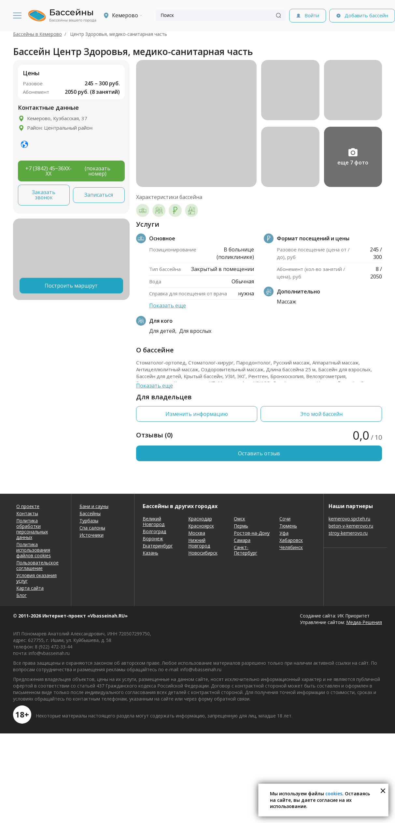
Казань (150, 553)
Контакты (27, 513)
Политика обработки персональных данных (32, 529)
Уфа (284, 533)
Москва (196, 533)
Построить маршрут (71, 285)
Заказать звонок (43, 195)
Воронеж (153, 538)
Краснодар (200, 518)
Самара (242, 540)
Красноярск (201, 526)
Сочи (284, 518)
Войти (311, 15)
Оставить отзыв (259, 453)
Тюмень (288, 526)
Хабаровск (291, 540)
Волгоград (154, 531)
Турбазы (88, 520)
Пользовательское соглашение (37, 565)
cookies (333, 793)
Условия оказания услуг (36, 578)
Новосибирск (203, 553)
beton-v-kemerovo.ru (351, 526)
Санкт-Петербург (245, 550)
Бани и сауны (93, 506)
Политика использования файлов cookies (33, 550)
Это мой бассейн (321, 414)
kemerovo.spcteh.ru (349, 518)
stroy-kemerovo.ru (348, 533)
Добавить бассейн (366, 15)
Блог (21, 595)
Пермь (241, 526)
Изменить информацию (196, 414)
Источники (91, 535)
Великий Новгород (153, 521)
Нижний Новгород (199, 542)
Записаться (98, 195)
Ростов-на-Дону (252, 533)
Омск (239, 518)
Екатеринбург (158, 545)
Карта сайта (30, 588)
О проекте (27, 506)
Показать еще (167, 305)
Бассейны (90, 513)
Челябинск (291, 547)
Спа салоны (92, 528)
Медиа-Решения (364, 622)
